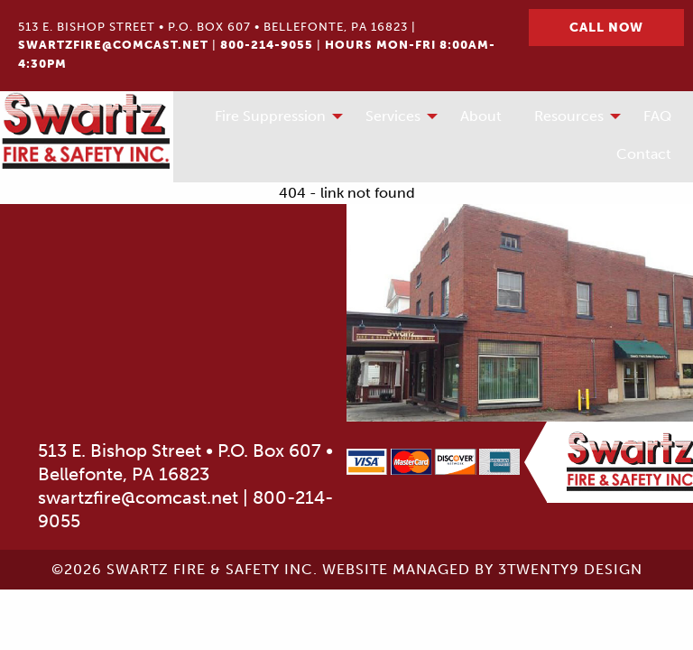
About (481, 116)
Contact (643, 153)
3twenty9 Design (570, 569)
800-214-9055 (266, 44)
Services (392, 116)
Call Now (606, 27)
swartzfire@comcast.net (113, 44)
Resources (569, 116)
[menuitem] (273, 117)
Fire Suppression (270, 116)
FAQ (657, 116)
